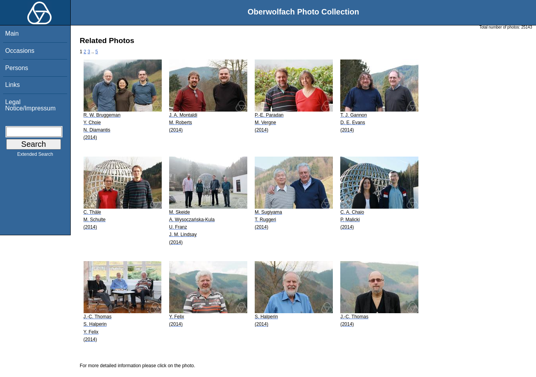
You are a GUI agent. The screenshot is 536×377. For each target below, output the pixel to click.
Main (12, 33)
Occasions (19, 50)
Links (12, 84)
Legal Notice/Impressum (30, 105)
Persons (16, 68)
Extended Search (35, 155)
